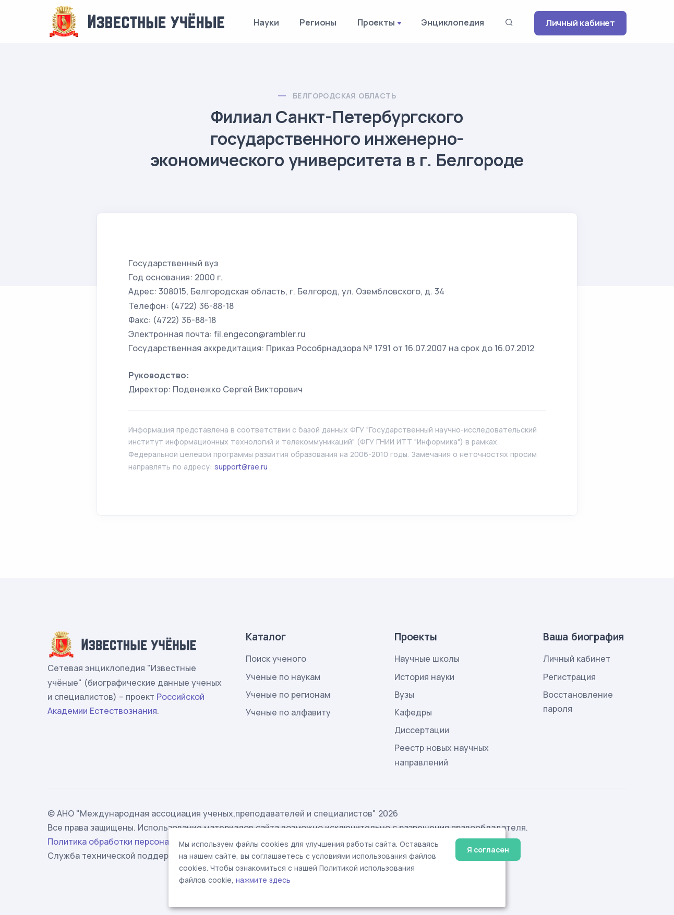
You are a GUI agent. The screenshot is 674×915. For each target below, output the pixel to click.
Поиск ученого (276, 658)
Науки (266, 22)
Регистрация (569, 677)
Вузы (404, 694)
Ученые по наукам (283, 677)
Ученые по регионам (288, 694)
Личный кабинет (580, 23)
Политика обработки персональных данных (137, 841)
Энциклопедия (452, 22)
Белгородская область (344, 96)
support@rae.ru (241, 467)
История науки (424, 677)
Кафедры (413, 712)
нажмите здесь (263, 880)
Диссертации (421, 730)
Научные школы (427, 658)
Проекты (376, 22)
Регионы (317, 22)
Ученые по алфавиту (288, 712)
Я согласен (488, 850)
